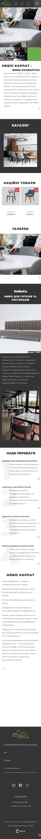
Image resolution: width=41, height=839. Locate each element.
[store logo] (6, 4)
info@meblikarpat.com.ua (20, 814)
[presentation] (3, 44)
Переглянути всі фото (30, 295)
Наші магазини (20, 778)
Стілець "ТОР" (11, 216)
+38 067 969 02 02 (20, 810)
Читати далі (34, 109)
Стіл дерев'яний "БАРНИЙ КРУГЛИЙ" (29, 218)
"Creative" (20, 830)
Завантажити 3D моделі (20, 774)
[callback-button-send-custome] (20, 762)
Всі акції (20, 233)
